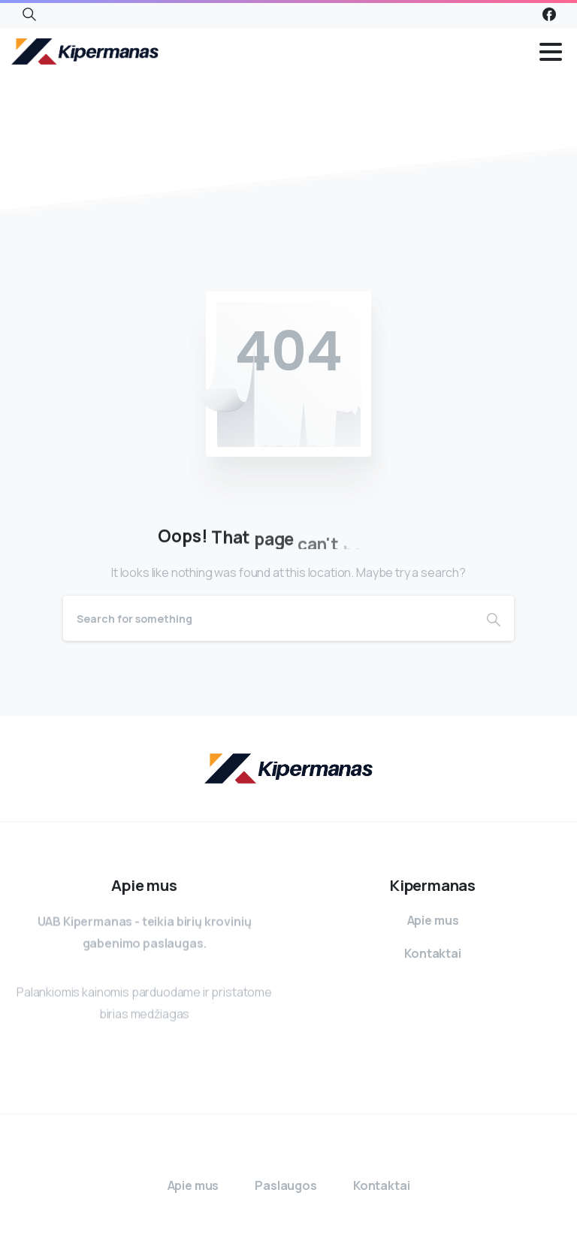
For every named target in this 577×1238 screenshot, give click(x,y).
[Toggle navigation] (551, 52)
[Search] (268, 618)
